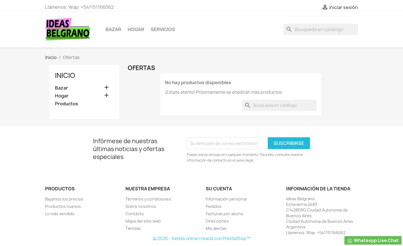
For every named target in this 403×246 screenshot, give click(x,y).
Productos (66, 104)
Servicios (163, 29)
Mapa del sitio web (143, 221)
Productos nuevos (63, 206)
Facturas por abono (224, 213)
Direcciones (217, 221)
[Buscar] (321, 29)
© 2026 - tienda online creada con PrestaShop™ (202, 238)
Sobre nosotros (140, 206)
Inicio (65, 75)
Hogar (136, 29)
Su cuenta (219, 189)
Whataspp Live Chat (373, 240)
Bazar (113, 29)
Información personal (226, 199)
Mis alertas (216, 228)
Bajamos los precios (64, 199)
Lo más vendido (60, 213)
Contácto (134, 213)
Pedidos (214, 206)
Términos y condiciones (148, 199)
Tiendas (133, 228)
